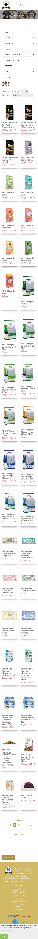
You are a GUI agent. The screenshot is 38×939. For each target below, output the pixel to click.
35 (18, 830)
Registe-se (19, 885)
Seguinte (19, 834)
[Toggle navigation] (33, 5)
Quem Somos (19, 904)
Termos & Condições (19, 895)
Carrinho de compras (19, 902)
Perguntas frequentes (19, 890)
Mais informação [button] (8, 930)
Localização (19, 909)
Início (16, 16)
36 (24, 830)
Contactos (19, 906)
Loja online (19, 899)
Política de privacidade (19, 893)
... (31, 825)
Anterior (19, 820)
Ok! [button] (4, 936)
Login (19, 888)
